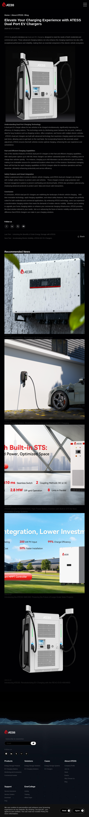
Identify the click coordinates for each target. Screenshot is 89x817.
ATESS (7, 37)
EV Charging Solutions (31, 769)
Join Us (67, 769)
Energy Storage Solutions (32, 766)
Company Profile (70, 766)
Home (7, 15)
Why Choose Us (70, 778)
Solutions (28, 761)
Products (8, 761)
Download (7, 797)
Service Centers (9, 794)
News (66, 772)
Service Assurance (10, 791)
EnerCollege (29, 787)
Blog (27, 15)
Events (67, 775)
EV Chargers (48, 769)
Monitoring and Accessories (12, 772)
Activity (26, 791)
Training (26, 794)
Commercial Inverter (10, 775)
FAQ (5, 801)
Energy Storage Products (12, 766)
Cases (47, 761)
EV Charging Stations (11, 769)
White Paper (28, 797)
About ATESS (17, 15)
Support (7, 787)
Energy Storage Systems (52, 766)
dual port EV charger (35, 37)
